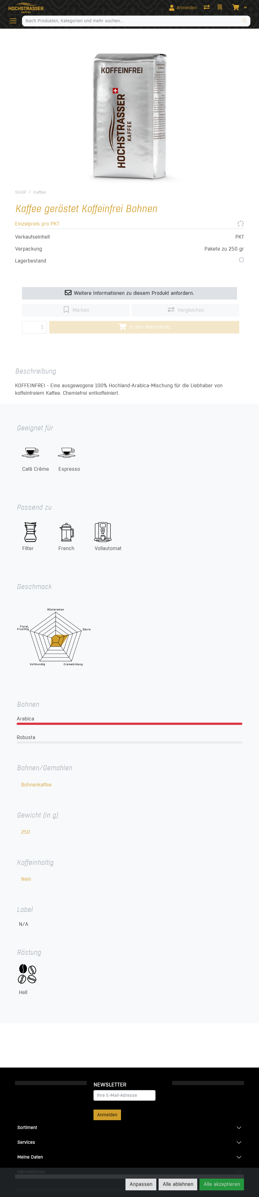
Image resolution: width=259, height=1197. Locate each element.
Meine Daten (30, 1157)
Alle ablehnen (178, 1184)
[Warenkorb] (235, 8)
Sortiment (27, 1127)
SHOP (20, 192)
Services (26, 1142)
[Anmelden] (183, 7)
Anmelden (107, 1114)
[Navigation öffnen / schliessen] (15, 20)
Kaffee (39, 192)
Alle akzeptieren (222, 1184)
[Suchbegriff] (131, 21)
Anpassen (141, 1184)
